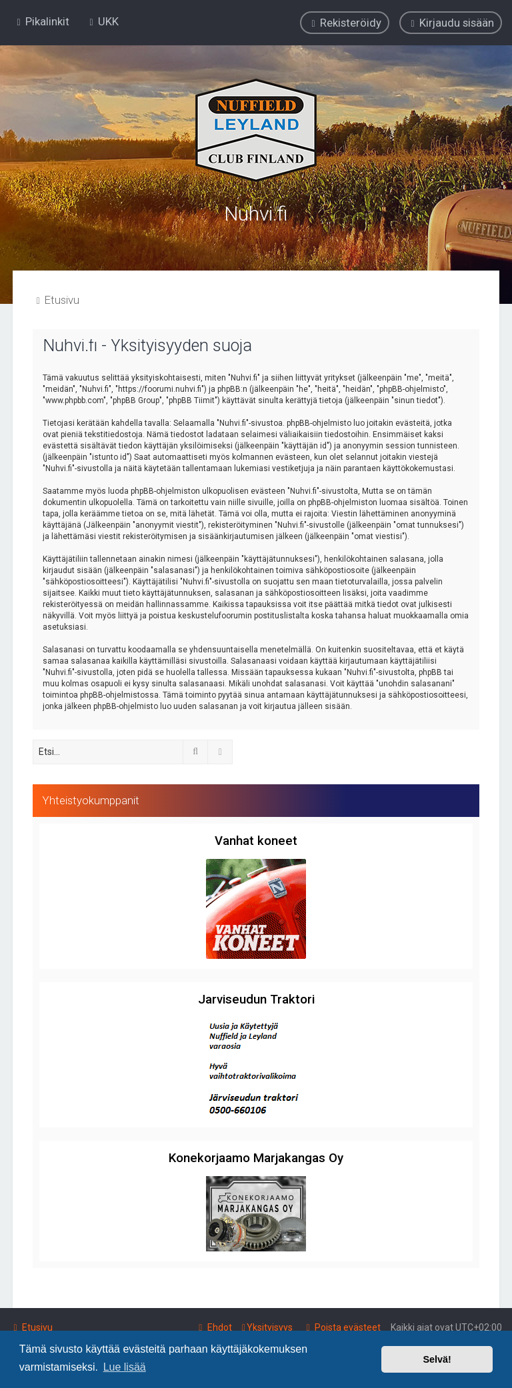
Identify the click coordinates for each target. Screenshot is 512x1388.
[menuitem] (102, 21)
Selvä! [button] (437, 1359)
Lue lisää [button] (124, 1367)
